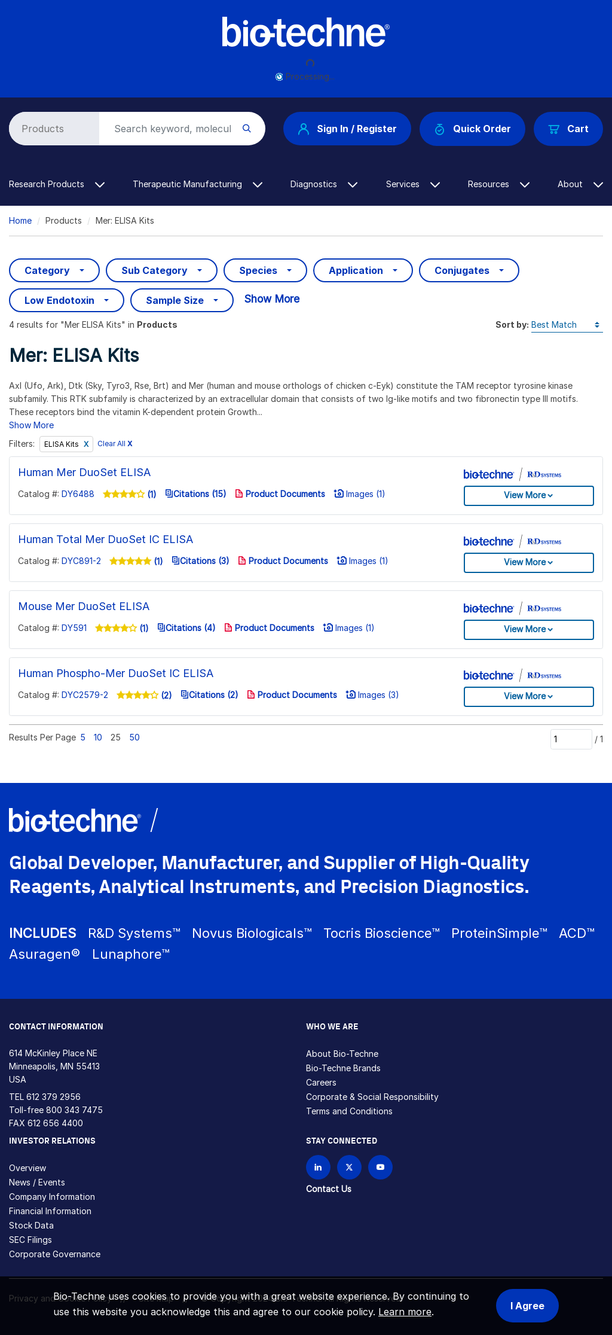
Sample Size (175, 300)
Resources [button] (499, 184)
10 (98, 737)
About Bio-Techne (342, 1054)
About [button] (580, 184)
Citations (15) (196, 494)
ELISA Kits (62, 444)
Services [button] (413, 184)
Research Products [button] (57, 184)
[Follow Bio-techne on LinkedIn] (318, 1167)
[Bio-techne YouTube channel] (380, 1167)
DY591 (74, 628)
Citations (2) (209, 695)
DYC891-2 (81, 561)
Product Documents (280, 494)
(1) (151, 494)
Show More (271, 298)
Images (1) (359, 494)
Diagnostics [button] (323, 184)
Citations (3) (201, 561)
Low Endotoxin (59, 300)
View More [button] (525, 495)
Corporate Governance (54, 1254)
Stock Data (31, 1225)
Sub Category (154, 270)
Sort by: (512, 324)
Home (20, 220)
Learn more (405, 1312)
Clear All (115, 444)
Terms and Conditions (349, 1111)
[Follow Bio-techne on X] (349, 1167)
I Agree (527, 1306)
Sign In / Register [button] (347, 129)
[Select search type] (52, 128)
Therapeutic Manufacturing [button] (197, 184)
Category (47, 270)
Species (258, 270)
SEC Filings (30, 1240)
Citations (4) (186, 628)
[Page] (571, 739)
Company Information (52, 1196)
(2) (165, 695)
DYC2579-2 (85, 695)
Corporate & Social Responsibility (372, 1097)
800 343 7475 (74, 1110)
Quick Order (472, 129)
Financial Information (50, 1211)
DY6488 (78, 494)
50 (134, 737)
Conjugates (461, 270)
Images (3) (372, 695)
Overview (27, 1168)
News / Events (37, 1182)
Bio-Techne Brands (343, 1068)
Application (356, 270)
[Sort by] (567, 325)
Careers (321, 1082)
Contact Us (328, 1189)
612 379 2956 (53, 1097)
